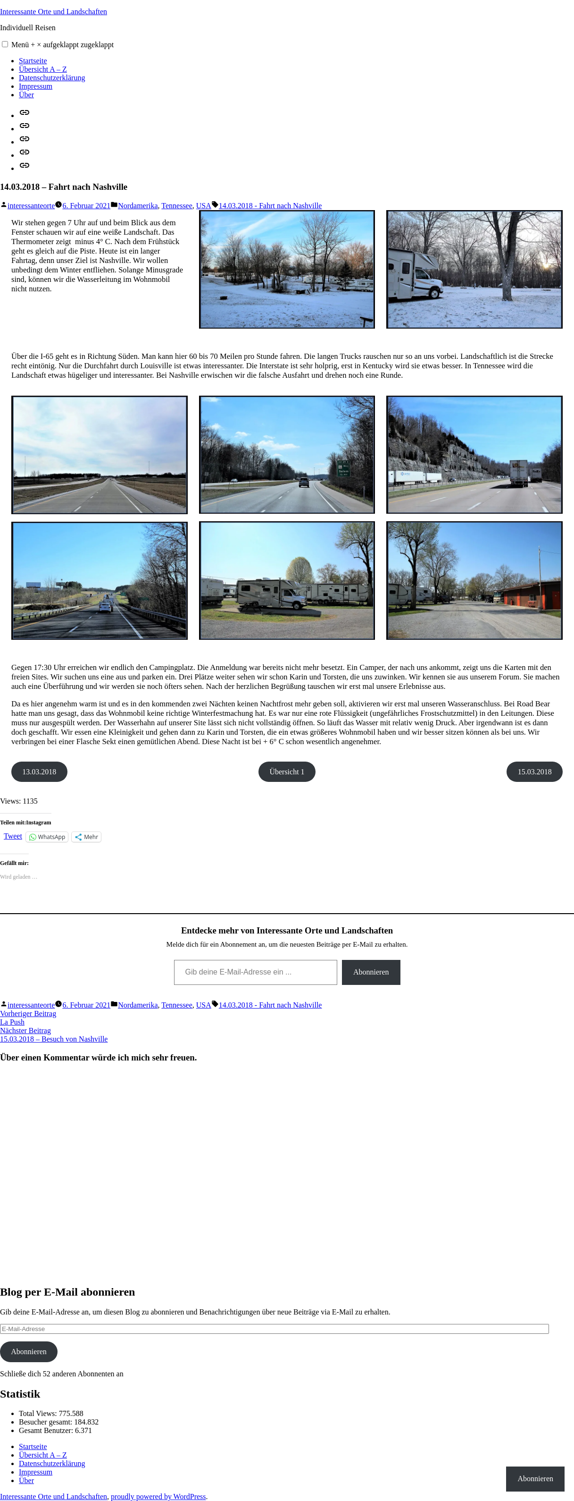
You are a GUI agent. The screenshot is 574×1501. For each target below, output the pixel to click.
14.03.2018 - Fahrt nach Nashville (270, 206)
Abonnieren (371, 972)
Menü (62, 45)
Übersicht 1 (286, 772)
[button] (5, 44)
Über (26, 95)
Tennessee (176, 206)
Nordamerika (138, 206)
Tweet (13, 836)
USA (203, 206)
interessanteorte (31, 206)
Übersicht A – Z (43, 69)
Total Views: (39, 1413)
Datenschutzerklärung (52, 78)
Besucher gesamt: (46, 1422)
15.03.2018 (535, 772)
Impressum (35, 86)
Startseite (33, 61)
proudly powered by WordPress (158, 1497)
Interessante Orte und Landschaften (53, 12)
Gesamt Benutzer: (47, 1430)
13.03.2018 (39, 772)
